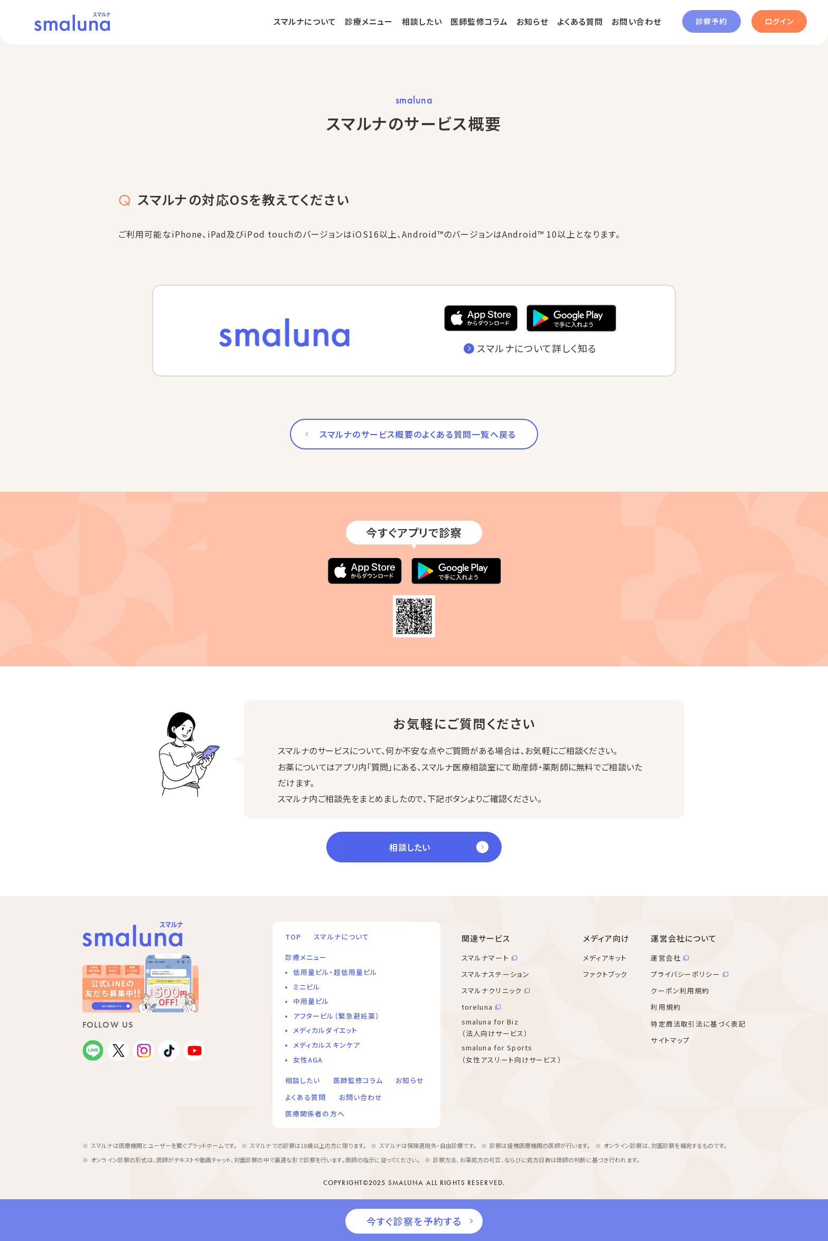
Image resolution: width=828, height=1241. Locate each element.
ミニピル (306, 987)
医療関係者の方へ (315, 1113)
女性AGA (308, 1060)
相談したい (422, 21)
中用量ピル (311, 1001)
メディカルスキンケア (326, 1045)
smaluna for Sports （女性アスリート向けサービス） (512, 1053)
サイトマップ (670, 1040)
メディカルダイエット (325, 1030)
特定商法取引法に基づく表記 (698, 1024)
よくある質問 (580, 21)
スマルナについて (305, 21)
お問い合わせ (636, 21)
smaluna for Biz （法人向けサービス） (495, 1028)
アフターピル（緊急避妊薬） (336, 1016)
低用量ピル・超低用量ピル (335, 972)
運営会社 (665, 958)
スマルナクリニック (492, 990)
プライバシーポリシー (685, 974)
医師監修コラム (479, 21)
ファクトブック (605, 974)
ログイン (779, 21)
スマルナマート (485, 958)
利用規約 (665, 1007)
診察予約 (711, 21)
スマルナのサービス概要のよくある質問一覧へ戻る (417, 434)
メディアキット (605, 958)
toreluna (477, 1007)
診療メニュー (369, 21)
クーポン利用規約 (680, 990)
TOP (293, 937)
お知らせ (532, 21)
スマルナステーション (496, 974)
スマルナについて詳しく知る (537, 348)
